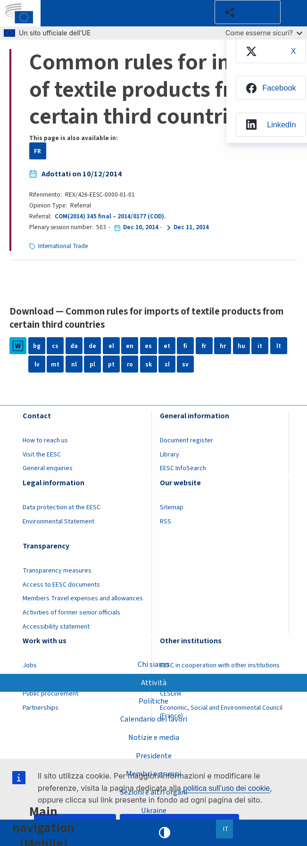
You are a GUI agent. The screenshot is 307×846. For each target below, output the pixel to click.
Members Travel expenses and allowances (83, 598)
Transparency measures (57, 570)
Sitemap (171, 507)
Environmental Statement (58, 521)
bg (37, 345)
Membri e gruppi (153, 774)
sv (185, 364)
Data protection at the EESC (61, 507)
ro (130, 364)
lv (37, 364)
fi (185, 345)
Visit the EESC (42, 454)
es (148, 345)
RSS (165, 521)
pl (92, 364)
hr (223, 345)
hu (241, 345)
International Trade (63, 245)
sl (167, 364)
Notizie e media (153, 737)
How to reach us (45, 440)
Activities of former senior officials (71, 612)
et (167, 345)
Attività (153, 682)
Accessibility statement (56, 626)
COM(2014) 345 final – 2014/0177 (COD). (110, 216)
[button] (247, 12)
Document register (186, 440)
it (259, 345)
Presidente (154, 755)
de (92, 345)
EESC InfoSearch (183, 468)
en (129, 345)
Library (169, 454)
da (74, 345)
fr (204, 345)
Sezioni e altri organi (153, 792)
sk (148, 364)
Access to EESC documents (61, 584)
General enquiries (48, 468)
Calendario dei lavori (153, 719)
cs (55, 345)
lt (278, 345)
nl (74, 364)
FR (37, 151)
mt (55, 364)
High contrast (164, 832)
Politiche (153, 700)
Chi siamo (153, 664)
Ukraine (153, 810)
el (111, 345)
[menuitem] (270, 52)
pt (111, 364)
